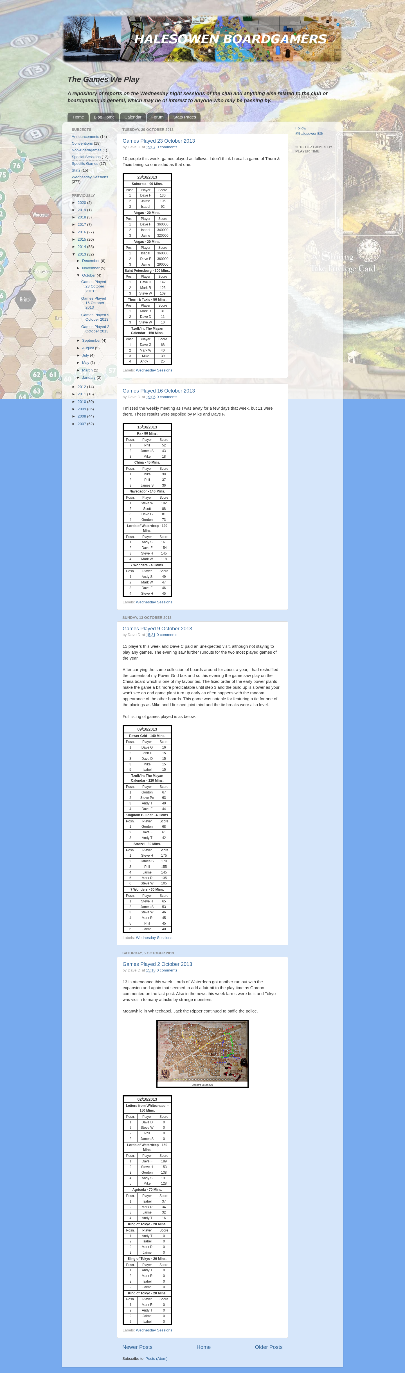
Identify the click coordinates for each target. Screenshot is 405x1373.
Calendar (132, 117)
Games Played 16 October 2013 (159, 391)
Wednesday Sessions (154, 370)
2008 (82, 416)
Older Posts (269, 1347)
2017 (82, 224)
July (86, 355)
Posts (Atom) (157, 1358)
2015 (82, 239)
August (88, 348)
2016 (82, 232)
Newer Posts (137, 1347)
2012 (82, 387)
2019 (82, 210)
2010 (82, 402)
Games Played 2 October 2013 (157, 964)
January (89, 377)
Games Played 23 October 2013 (159, 141)
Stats (76, 170)
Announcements (85, 136)
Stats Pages (184, 117)
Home (78, 117)
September (92, 340)
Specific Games (85, 163)
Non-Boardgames (87, 150)
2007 (82, 424)
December (91, 261)
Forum (157, 117)
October (89, 275)
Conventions (82, 143)
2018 (82, 217)
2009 (82, 409)
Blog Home (104, 117)
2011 (82, 394)
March (88, 370)
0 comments (167, 147)
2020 (82, 202)
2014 (82, 247)
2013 (82, 254)
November (91, 268)
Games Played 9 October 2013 (157, 628)
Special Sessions (86, 157)
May (86, 363)
